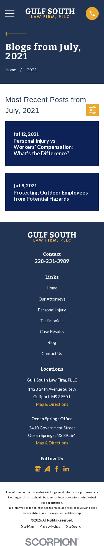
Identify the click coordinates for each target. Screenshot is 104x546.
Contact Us (52, 353)
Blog (51, 342)
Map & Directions (52, 404)
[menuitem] (27, 526)
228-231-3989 (52, 261)
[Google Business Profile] (38, 469)
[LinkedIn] (66, 469)
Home (52, 287)
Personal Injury (52, 309)
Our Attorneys (52, 298)
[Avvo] (47, 469)
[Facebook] (57, 469)
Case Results (52, 331)
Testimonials (52, 320)
